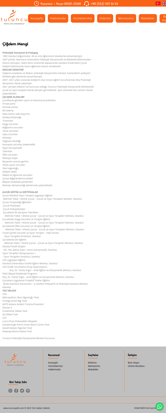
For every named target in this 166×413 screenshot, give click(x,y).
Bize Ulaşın (133, 362)
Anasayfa (53, 362)
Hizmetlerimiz (55, 366)
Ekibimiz (92, 362)
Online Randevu (136, 366)
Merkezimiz (94, 366)
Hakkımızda (54, 369)
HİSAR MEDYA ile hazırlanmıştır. (148, 408)
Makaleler (93, 369)
